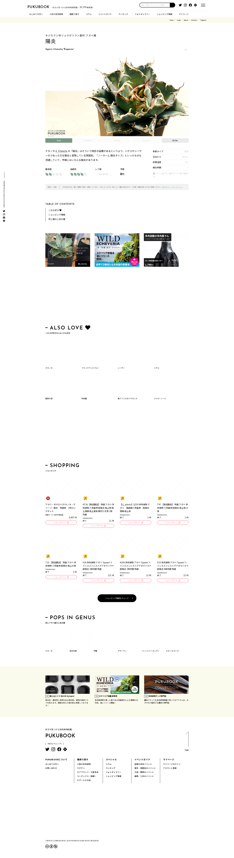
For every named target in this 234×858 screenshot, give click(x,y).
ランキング (123, 14)
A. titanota (61, 151)
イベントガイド (105, 14)
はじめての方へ (36, 14)
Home (172, 20)
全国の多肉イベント (143, 765)
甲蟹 (95, 651)
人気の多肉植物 (56, 14)
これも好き (55, 210)
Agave (186, 20)
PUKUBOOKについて (56, 760)
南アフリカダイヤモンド (127, 398)
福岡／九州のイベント (144, 777)
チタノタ (49, 368)
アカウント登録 (170, 769)
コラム (89, 14)
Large (179, 20)
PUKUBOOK (42, 6)
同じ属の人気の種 (57, 219)
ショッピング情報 (164, 14)
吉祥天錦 (73, 651)
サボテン (81, 769)
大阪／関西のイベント (144, 773)
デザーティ (122, 651)
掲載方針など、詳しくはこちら (172, 187)
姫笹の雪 (49, 398)
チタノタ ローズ (172, 651)
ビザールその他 (84, 781)
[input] (154, 5)
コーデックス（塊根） (87, 777)
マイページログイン (172, 765)
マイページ (183, 14)
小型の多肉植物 (84, 765)
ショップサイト (59, 522)
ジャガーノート (160, 398)
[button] (172, 5)
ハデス (156, 368)
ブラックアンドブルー (90, 368)
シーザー (121, 368)
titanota (194, 20)
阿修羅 (84, 398)
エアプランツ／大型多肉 (87, 773)
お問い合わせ (51, 769)
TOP (186, 743)
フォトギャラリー (142, 14)
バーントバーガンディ (150, 651)
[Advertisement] (117, 297)
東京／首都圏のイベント (145, 769)
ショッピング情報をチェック (117, 599)
